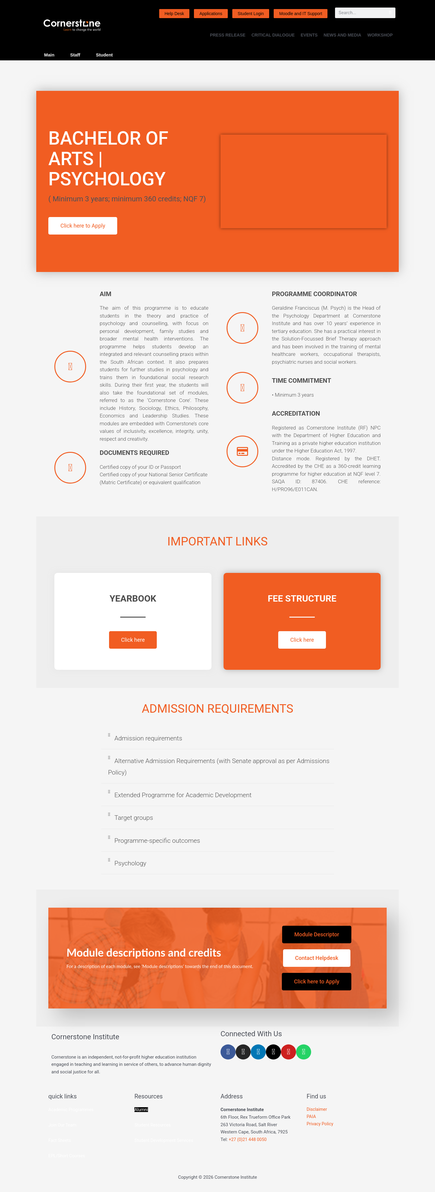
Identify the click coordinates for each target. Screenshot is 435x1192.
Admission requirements (148, 738)
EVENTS (309, 35)
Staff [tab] (75, 54)
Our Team (68, 1125)
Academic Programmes (72, 1109)
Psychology (130, 863)
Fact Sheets (60, 1140)
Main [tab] (49, 54)
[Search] (390, 13)
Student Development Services (165, 1140)
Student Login (251, 13)
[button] (217, 741)
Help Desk (174, 13)
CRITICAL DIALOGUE (273, 35)
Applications (210, 13)
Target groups (133, 817)
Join (53, 1125)
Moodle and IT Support (300, 13)
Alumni (141, 1109)
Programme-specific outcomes (157, 840)
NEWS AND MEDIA (342, 35)
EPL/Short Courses (67, 1155)
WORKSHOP (380, 35)
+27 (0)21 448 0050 (248, 1139)
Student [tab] (104, 54)
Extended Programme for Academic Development (183, 795)
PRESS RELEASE (227, 35)
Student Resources (153, 1125)
